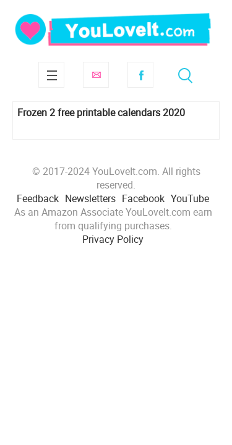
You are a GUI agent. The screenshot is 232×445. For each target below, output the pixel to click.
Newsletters (90, 198)
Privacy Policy (113, 239)
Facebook (140, 75)
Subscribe (96, 75)
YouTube (190, 198)
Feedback (38, 198)
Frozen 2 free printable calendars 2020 (101, 112)
